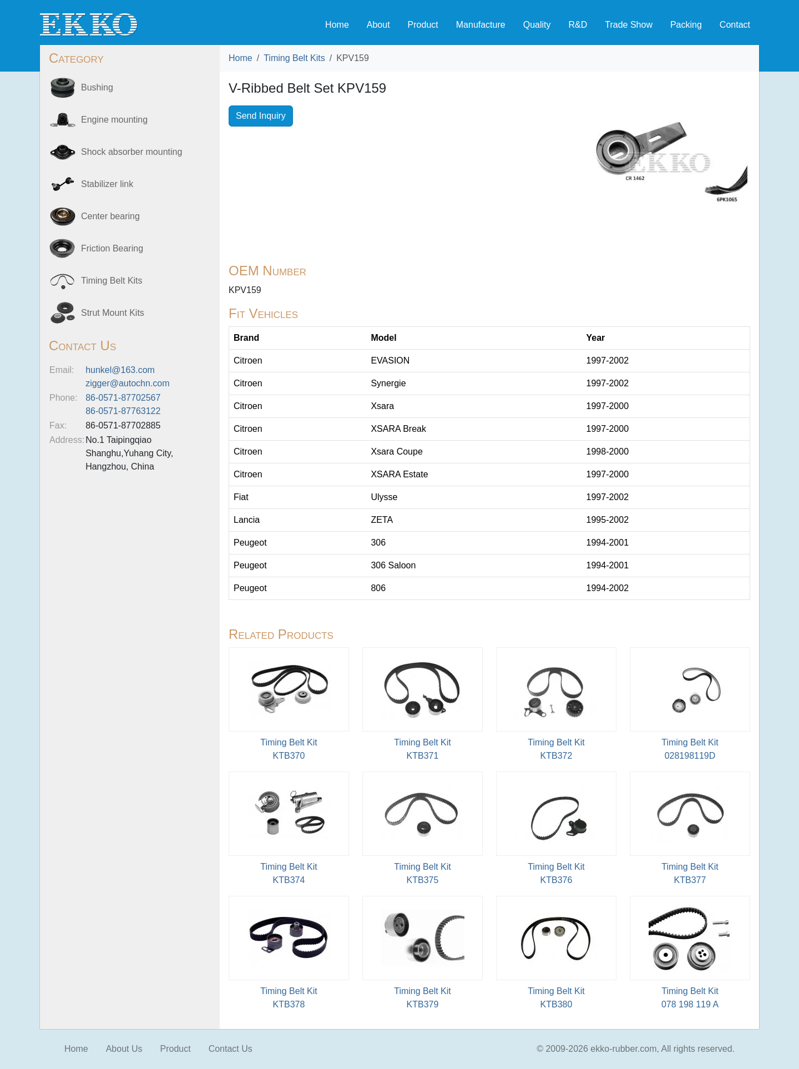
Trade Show (629, 24)
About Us (124, 1048)
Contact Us (230, 1048)
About (378, 24)
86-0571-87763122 (122, 411)
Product (423, 24)
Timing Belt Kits (294, 58)
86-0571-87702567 (122, 397)
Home (337, 24)
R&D (577, 24)
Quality (537, 24)
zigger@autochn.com (127, 383)
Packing (686, 24)
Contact (735, 24)
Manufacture (480, 24)
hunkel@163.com (120, 370)
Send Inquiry (261, 115)
